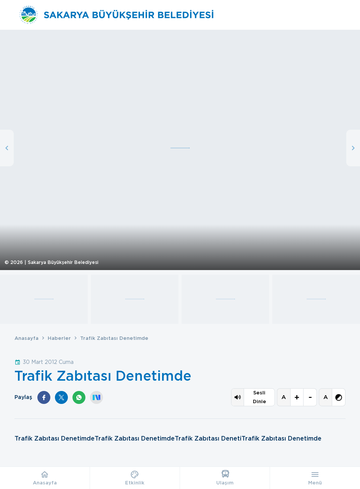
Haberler (59, 338)
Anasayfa (26, 338)
